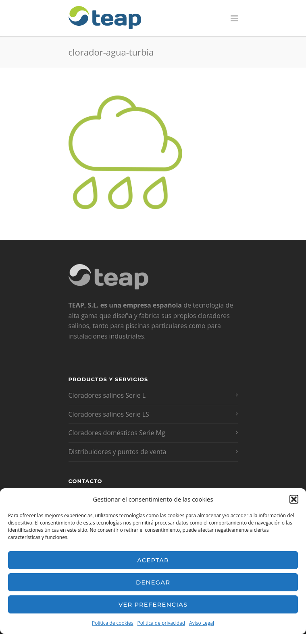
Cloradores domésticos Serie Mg (117, 432)
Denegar (153, 582)
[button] (294, 499)
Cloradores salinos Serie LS (109, 414)
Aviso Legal (201, 623)
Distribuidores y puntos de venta (118, 451)
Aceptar (153, 560)
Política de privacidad (161, 623)
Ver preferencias (153, 604)
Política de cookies (112, 623)
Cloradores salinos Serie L (107, 395)
